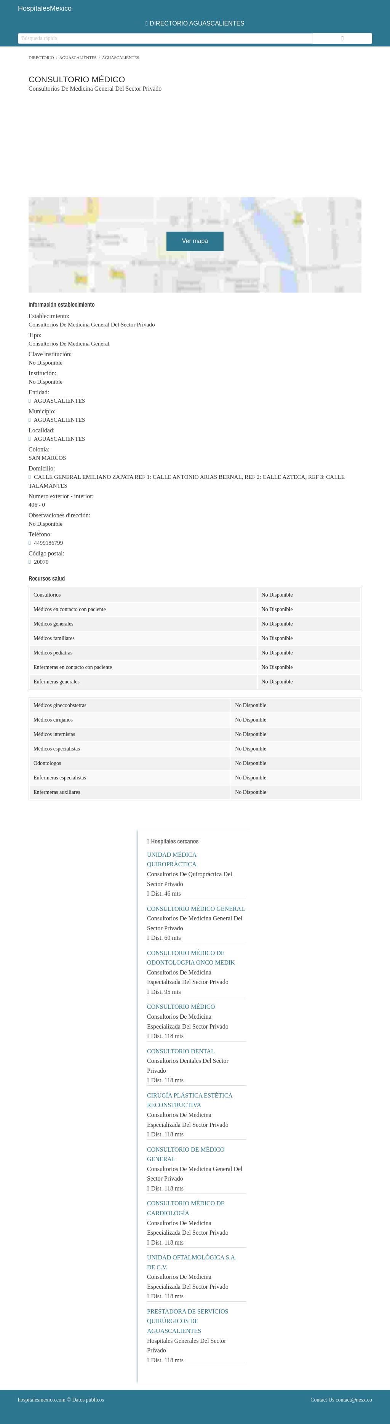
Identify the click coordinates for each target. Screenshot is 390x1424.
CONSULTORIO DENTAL (181, 1051)
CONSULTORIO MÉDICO (181, 1006)
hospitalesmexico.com (42, 1400)
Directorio (41, 57)
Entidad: (39, 392)
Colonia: (39, 449)
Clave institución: (50, 354)
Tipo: (35, 335)
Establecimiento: (49, 316)
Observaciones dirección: (59, 515)
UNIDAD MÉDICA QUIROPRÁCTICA (172, 859)
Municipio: (42, 411)
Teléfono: (40, 534)
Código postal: (46, 553)
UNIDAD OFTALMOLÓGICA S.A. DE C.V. (192, 1262)
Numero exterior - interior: (61, 496)
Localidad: (41, 430)
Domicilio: (42, 469)
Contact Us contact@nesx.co (341, 1400)
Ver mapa (195, 241)
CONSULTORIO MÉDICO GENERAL (196, 909)
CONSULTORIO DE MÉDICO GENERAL (186, 1154)
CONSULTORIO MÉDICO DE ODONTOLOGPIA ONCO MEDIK (191, 958)
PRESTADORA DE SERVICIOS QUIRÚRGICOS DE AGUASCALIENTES (187, 1321)
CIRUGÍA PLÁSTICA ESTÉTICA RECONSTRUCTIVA (189, 1100)
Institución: (42, 373)
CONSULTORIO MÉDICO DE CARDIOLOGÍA (186, 1208)
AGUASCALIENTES (78, 57)
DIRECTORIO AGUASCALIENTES (195, 23)
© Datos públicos (61, 1400)
